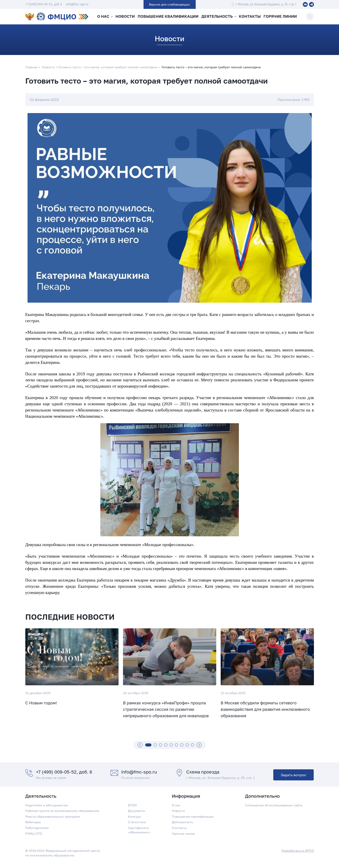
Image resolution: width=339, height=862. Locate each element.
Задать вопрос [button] (293, 775)
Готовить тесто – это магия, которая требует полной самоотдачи (107, 67)
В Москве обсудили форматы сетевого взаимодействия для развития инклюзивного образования (265, 709)
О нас (102, 16)
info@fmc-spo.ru (77, 4)
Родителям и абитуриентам (46, 805)
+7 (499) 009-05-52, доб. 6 (43, 4)
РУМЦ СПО (33, 833)
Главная (31, 67)
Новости (126, 16)
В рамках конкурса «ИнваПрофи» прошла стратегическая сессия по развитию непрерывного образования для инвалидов (166, 709)
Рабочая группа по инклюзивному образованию (62, 811)
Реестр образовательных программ (52, 816)
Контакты (250, 16)
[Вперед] (199, 744)
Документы (136, 811)
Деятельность (217, 16)
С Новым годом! (41, 702)
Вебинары (33, 822)
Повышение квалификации (168, 16)
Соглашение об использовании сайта (273, 805)
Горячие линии (281, 16)
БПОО (132, 805)
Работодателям (37, 828)
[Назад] (140, 744)
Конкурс (134, 816)
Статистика (137, 822)
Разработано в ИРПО (298, 850)
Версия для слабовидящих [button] (169, 4)
